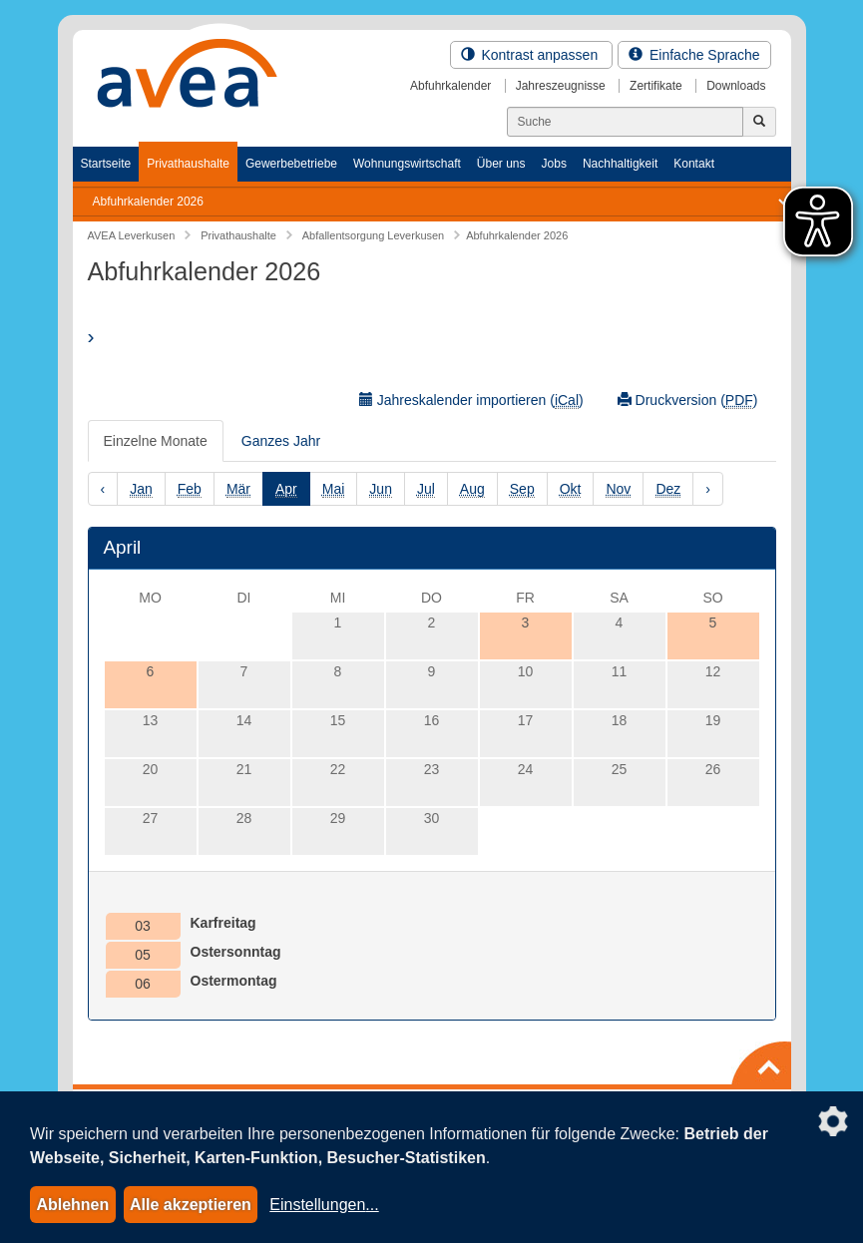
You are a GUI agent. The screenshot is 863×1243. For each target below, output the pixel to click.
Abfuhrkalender (450, 86)
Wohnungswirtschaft (407, 164)
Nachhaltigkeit (620, 164)
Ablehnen (72, 1204)
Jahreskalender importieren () (471, 400)
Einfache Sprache (694, 55)
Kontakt (693, 164)
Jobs (554, 164)
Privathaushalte (188, 164)
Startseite (106, 164)
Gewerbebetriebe (291, 164)
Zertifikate (656, 86)
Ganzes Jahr (280, 441)
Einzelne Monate (156, 441)
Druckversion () (688, 400)
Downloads (735, 86)
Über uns (501, 164)
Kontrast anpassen (532, 55)
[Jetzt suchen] (759, 122)
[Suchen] (625, 122)
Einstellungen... (323, 1204)
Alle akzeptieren (190, 1204)
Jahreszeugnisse (561, 86)
